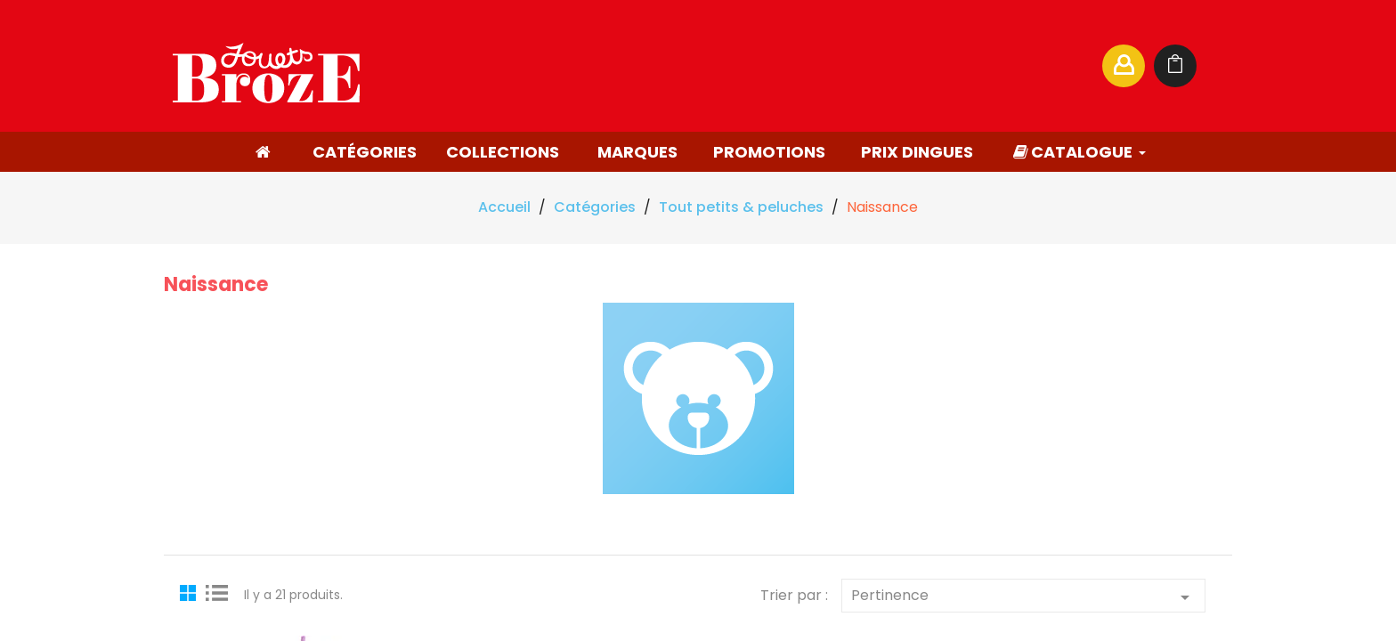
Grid (190, 592)
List (217, 592)
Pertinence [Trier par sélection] (1023, 596)
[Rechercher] (915, 66)
